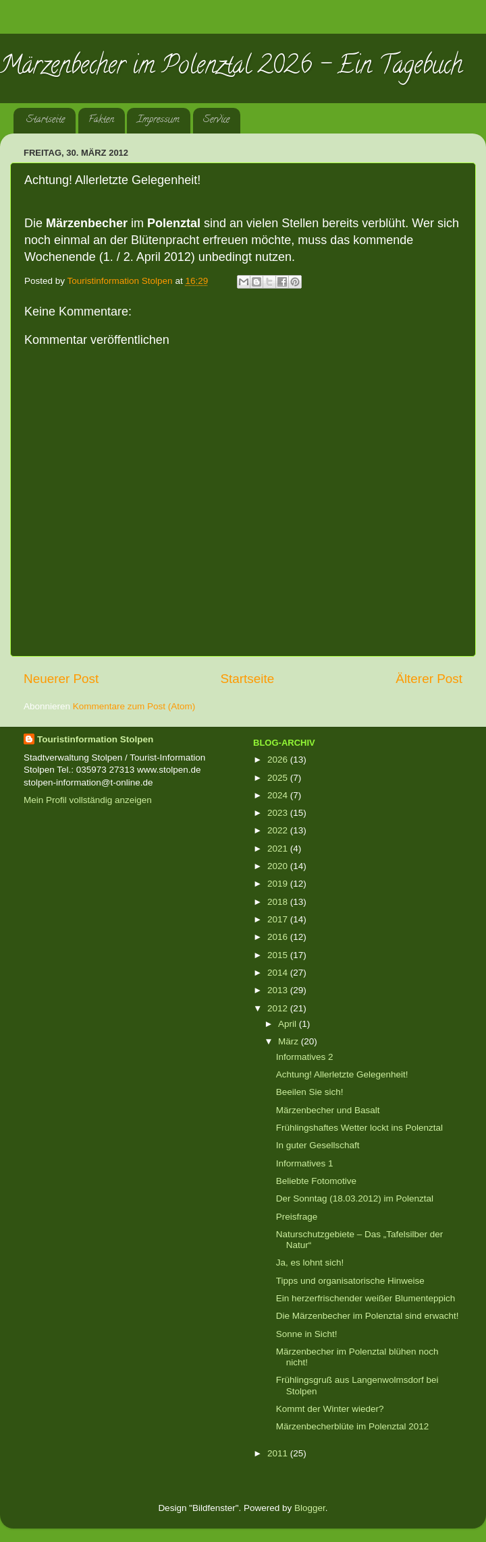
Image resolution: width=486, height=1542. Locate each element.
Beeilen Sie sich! (310, 1092)
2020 (278, 866)
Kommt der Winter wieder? (330, 1409)
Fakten (101, 120)
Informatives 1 (304, 1163)
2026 (278, 759)
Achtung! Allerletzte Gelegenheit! (342, 1074)
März (289, 1041)
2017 (278, 919)
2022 (278, 830)
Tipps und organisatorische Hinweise (350, 1281)
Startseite (45, 120)
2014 (278, 973)
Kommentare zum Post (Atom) (134, 706)
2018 (278, 902)
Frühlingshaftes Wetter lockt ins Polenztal (359, 1128)
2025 (278, 778)
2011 (278, 1453)
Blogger (309, 1508)
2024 (278, 795)
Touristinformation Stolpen (95, 739)
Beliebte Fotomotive (316, 1181)
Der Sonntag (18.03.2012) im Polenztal (354, 1198)
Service (216, 120)
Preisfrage (297, 1217)
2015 (278, 955)
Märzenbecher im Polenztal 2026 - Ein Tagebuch (231, 67)
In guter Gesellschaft (318, 1145)
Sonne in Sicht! (307, 1334)
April (288, 1024)
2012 (278, 1008)
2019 (278, 884)
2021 (278, 848)
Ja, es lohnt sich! (310, 1262)
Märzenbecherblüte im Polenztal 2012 (352, 1426)
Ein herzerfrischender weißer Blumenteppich (366, 1298)
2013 (278, 990)
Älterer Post (429, 679)
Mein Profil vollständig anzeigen (88, 800)
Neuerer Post (61, 679)
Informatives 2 (304, 1057)
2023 (278, 813)
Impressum (158, 120)
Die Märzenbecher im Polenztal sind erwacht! (367, 1316)
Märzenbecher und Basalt (328, 1110)
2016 (278, 937)
